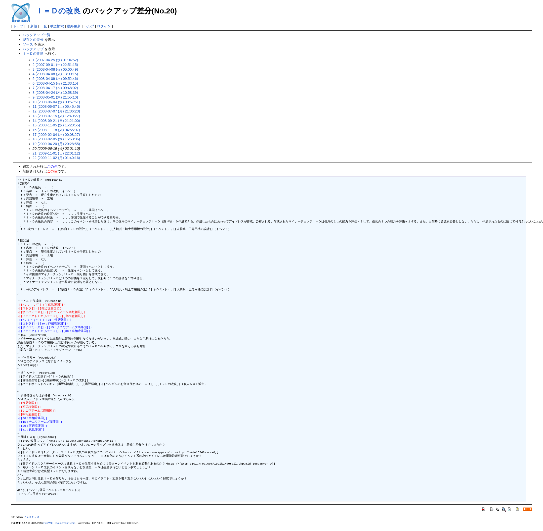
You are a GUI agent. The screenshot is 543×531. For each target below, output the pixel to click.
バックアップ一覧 (36, 35)
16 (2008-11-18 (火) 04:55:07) (56, 130)
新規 (33, 26)
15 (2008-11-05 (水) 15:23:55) (56, 125)
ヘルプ (89, 26)
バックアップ (33, 49)
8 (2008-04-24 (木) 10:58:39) (55, 93)
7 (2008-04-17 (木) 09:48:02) (55, 88)
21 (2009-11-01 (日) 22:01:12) (56, 153)
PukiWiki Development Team (59, 523)
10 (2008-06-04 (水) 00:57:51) (56, 102)
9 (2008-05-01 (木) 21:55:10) (55, 97)
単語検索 (57, 26)
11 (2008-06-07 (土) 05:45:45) (56, 106)
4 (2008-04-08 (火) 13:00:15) (55, 74)
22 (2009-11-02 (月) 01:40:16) (56, 158)
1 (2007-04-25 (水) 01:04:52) (55, 60)
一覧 (43, 26)
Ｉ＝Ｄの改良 (58, 11)
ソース (28, 44)
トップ (18, 26)
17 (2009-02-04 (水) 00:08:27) (56, 135)
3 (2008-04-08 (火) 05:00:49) (55, 69)
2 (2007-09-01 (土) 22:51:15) (55, 65)
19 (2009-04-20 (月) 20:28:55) (56, 144)
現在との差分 (33, 40)
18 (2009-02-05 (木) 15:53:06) (56, 139)
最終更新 (74, 26)
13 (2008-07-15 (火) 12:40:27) (56, 116)
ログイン (104, 26)
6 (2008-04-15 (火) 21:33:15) (55, 83)
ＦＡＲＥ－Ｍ (31, 517)
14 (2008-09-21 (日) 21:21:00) (56, 121)
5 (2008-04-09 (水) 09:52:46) (55, 79)
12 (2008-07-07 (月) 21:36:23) (56, 111)
